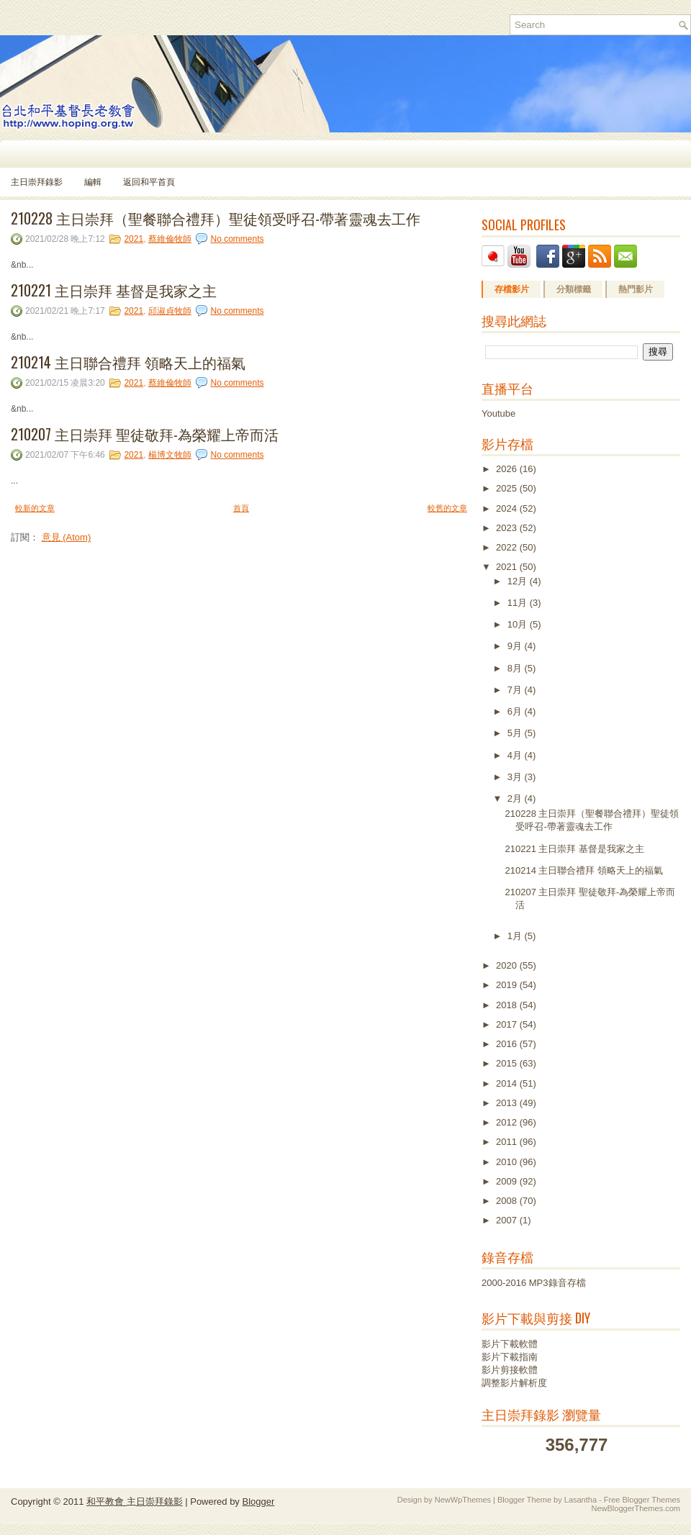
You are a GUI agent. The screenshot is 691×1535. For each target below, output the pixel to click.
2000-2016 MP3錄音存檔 (534, 1282)
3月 (516, 776)
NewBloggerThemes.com (636, 1508)
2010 (508, 1161)
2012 (508, 1122)
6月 (516, 711)
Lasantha (580, 1499)
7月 (516, 689)
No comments (236, 239)
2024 (508, 508)
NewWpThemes (463, 1499)
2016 (508, 1043)
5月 (516, 733)
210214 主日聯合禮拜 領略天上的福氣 (128, 362)
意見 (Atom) (66, 537)
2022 (508, 547)
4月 (516, 755)
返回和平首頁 (149, 182)
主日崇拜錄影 (37, 182)
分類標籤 (573, 289)
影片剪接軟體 (510, 1369)
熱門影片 (635, 289)
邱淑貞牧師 (169, 311)
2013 (508, 1102)
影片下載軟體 (510, 1344)
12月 (518, 581)
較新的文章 (35, 508)
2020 (508, 965)
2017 (508, 1024)
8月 (516, 668)
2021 (133, 239)
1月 (516, 935)
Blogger (258, 1501)
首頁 (241, 508)
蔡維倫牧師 (169, 239)
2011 (508, 1141)
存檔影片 (511, 289)
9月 (516, 645)
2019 (508, 984)
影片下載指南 (510, 1356)
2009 (508, 1181)
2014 (508, 1083)
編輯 (92, 182)
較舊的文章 (447, 508)
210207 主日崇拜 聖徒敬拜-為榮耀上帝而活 (145, 434)
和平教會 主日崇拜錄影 (134, 1501)
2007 (508, 1220)
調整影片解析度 (514, 1382)
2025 (508, 488)
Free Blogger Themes (642, 1499)
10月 (518, 624)
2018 (508, 1005)
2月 (516, 798)
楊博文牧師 (169, 455)
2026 (508, 468)
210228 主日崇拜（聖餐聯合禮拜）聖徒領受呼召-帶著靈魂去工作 (215, 218)
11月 (518, 602)
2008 (508, 1200)
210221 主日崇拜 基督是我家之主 (114, 290)
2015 (508, 1063)
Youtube (498, 413)
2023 (508, 527)
